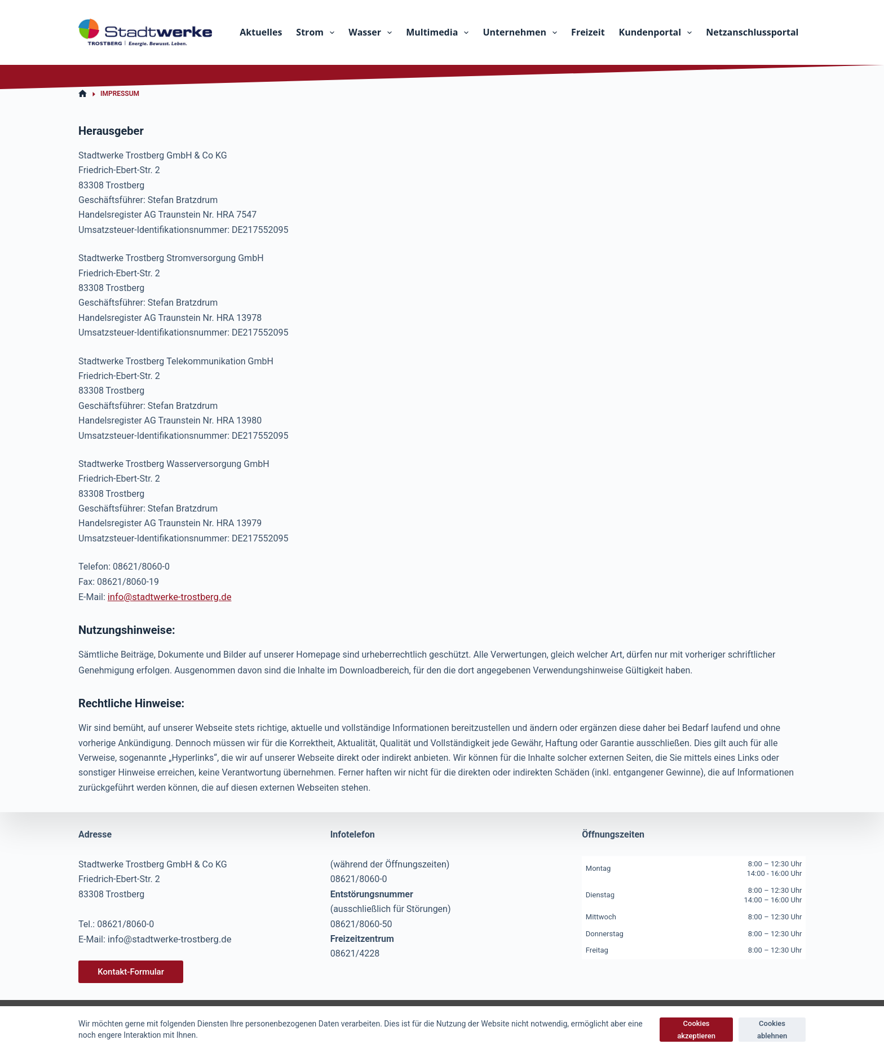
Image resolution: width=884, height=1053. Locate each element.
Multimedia (439, 32)
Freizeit (587, 32)
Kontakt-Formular (131, 972)
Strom (317, 32)
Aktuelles (261, 32)
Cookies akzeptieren (696, 1029)
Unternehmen (522, 32)
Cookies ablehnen (772, 1029)
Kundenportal (658, 32)
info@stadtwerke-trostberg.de (167, 596)
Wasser (372, 32)
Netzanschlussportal (752, 32)
